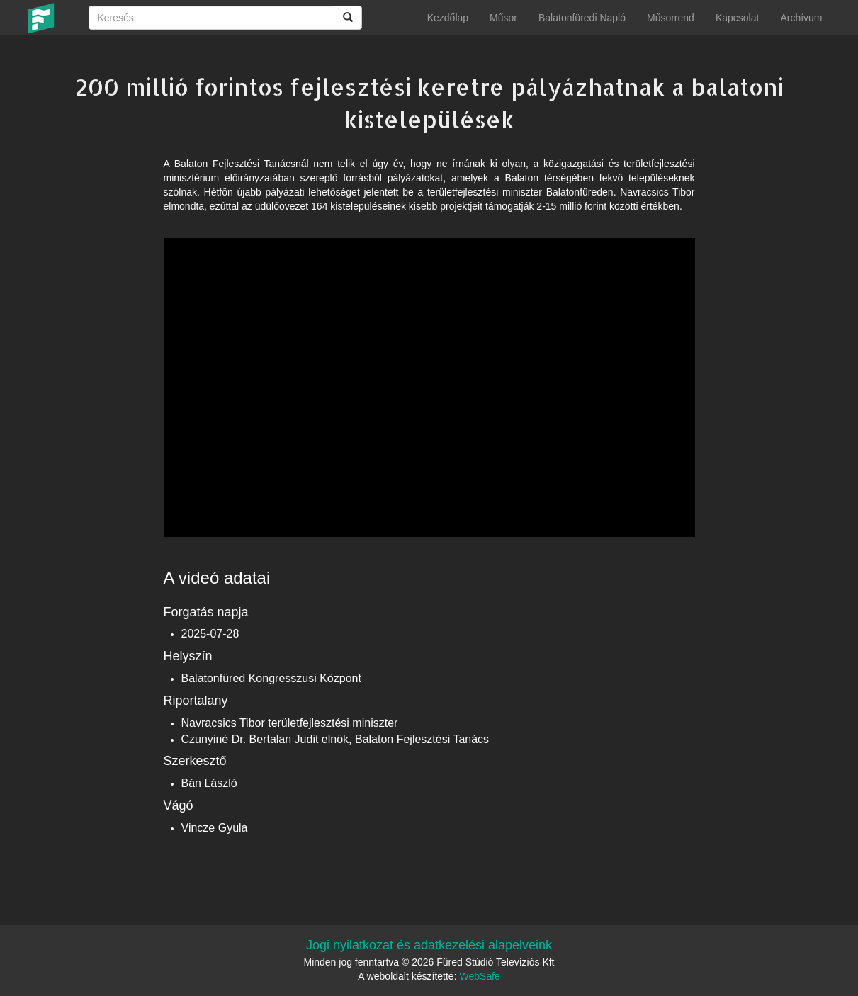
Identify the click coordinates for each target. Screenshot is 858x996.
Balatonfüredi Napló (582, 17)
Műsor (503, 17)
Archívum (801, 17)
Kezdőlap (447, 17)
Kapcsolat (737, 17)
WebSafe (479, 976)
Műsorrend (670, 17)
